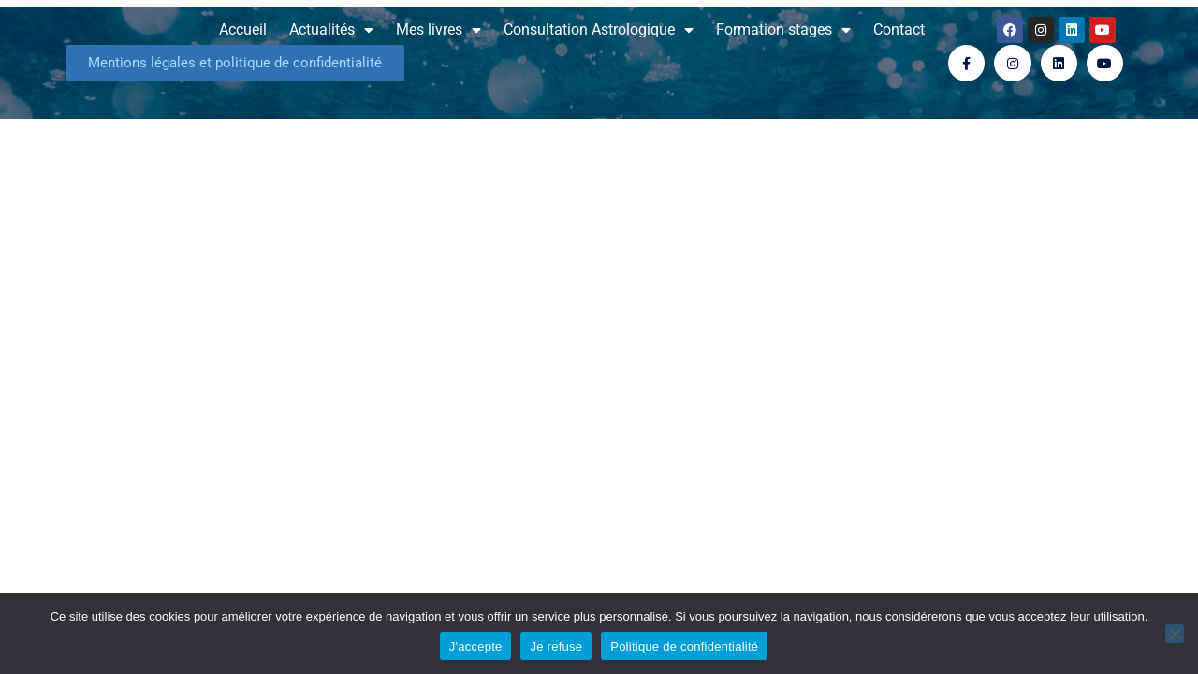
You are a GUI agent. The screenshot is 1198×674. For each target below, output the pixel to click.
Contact (899, 29)
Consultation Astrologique (599, 30)
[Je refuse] (1174, 633)
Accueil (243, 29)
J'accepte (476, 646)
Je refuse (556, 646)
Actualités (331, 30)
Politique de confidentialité (684, 646)
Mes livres (438, 30)
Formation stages (783, 30)
